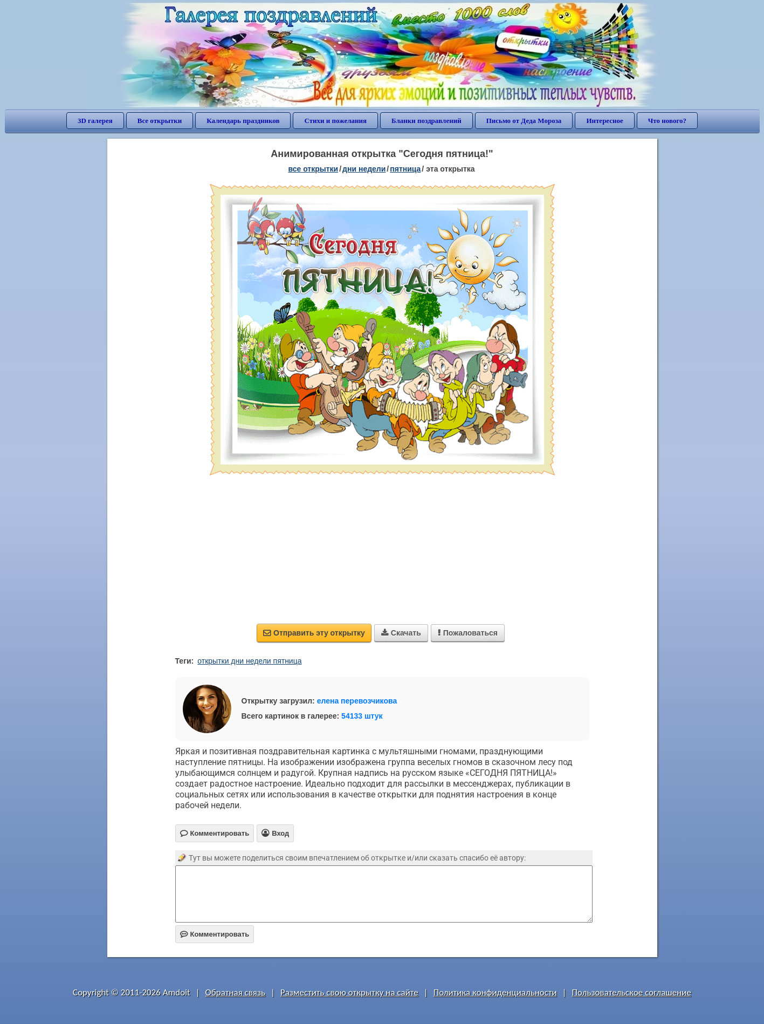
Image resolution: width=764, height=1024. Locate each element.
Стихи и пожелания (335, 121)
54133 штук (362, 716)
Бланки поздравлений (426, 121)
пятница (405, 169)
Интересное (604, 121)
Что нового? (667, 121)
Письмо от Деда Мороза (524, 121)
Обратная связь (235, 992)
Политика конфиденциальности (495, 992)
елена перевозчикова (357, 701)
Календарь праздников (243, 121)
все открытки (313, 169)
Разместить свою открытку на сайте (349, 992)
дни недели (364, 169)
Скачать (401, 633)
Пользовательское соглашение (631, 992)
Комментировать (215, 934)
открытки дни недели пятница (249, 661)
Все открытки (159, 121)
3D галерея (95, 121)
